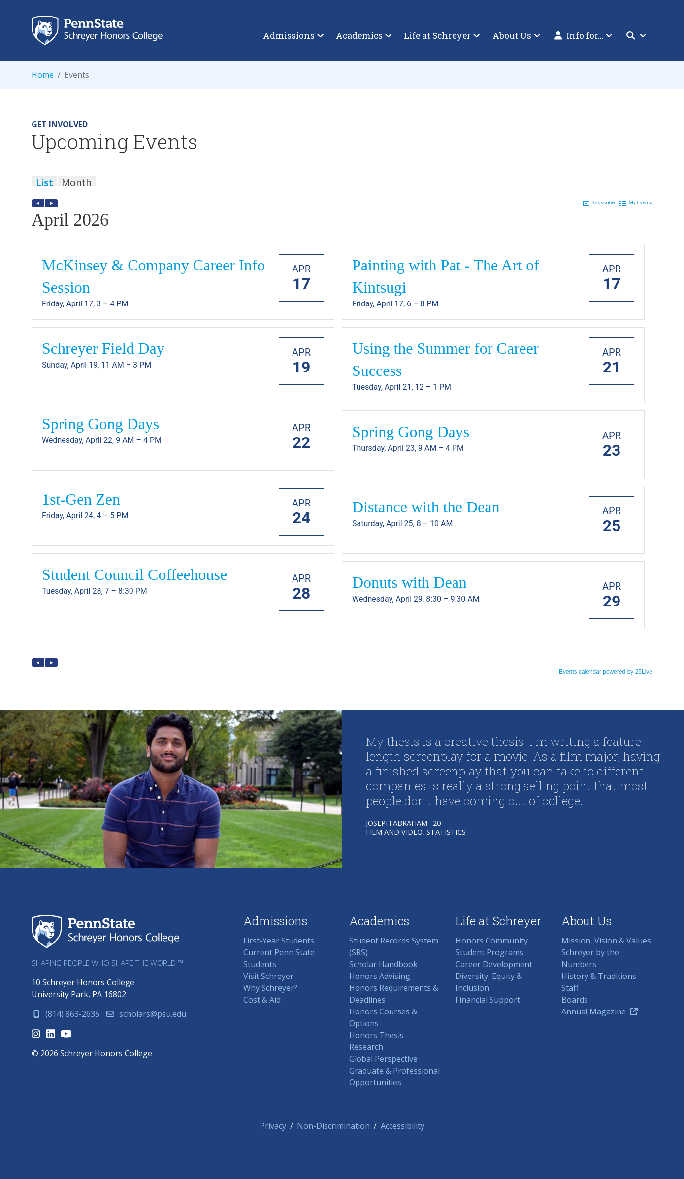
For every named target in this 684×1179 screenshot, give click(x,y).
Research (366, 1047)
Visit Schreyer (268, 976)
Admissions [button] (293, 35)
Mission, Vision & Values (606, 940)
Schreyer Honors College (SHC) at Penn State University (102, 30)
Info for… (583, 35)
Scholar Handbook (383, 964)
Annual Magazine (599, 1011)
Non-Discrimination (333, 1125)
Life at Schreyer (442, 35)
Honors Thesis (376, 1035)
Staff (570, 987)
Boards (574, 999)
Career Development (494, 964)
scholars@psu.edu (145, 1014)
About (516, 35)
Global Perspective (383, 1058)
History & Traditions (598, 976)
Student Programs (489, 952)
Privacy (273, 1125)
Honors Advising (379, 976)
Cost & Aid (262, 999)
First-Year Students (278, 940)
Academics (364, 35)
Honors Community (492, 940)
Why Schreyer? (270, 987)
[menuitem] (293, 36)
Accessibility (402, 1125)
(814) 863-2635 (65, 1014)
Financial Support (488, 999)
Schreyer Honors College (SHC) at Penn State (105, 932)
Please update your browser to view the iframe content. (342, 185)
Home (43, 74)
